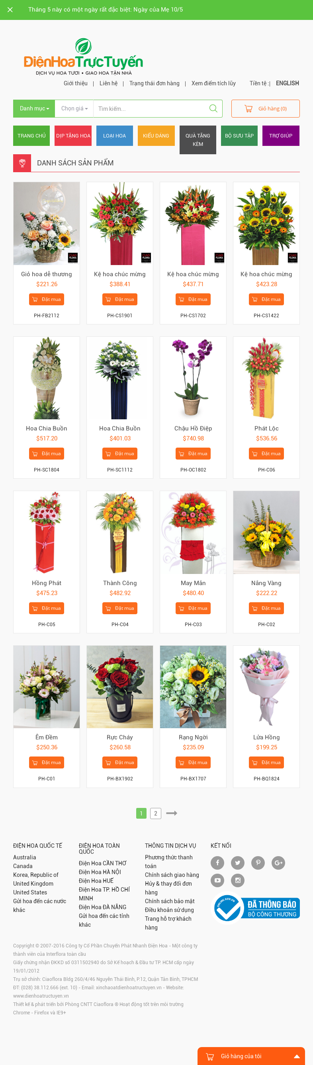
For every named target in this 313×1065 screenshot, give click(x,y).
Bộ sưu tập (239, 136)
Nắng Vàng (266, 583)
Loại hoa (114, 136)
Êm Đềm (46, 737)
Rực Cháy (120, 737)
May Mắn (193, 583)
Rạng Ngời (193, 737)
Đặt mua (46, 299)
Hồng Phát (46, 583)
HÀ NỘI (112, 872)
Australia (24, 857)
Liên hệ (108, 83)
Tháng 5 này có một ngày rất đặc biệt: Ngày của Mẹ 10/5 (105, 9)
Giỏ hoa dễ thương (46, 274)
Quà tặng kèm (198, 140)
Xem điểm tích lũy (214, 83)
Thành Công (120, 583)
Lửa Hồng (266, 737)
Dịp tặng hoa (73, 136)
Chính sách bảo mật (170, 901)
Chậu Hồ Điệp (193, 428)
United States (30, 892)
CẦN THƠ (114, 863)
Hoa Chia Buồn (46, 428)
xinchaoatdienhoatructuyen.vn (129, 987)
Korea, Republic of (36, 875)
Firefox (41, 1013)
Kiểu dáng (156, 136)
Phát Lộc (266, 428)
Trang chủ (32, 136)
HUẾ (108, 881)
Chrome (21, 1013)
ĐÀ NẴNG (114, 907)
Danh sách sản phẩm (75, 163)
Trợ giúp (280, 136)
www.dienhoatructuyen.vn (41, 996)
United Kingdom (33, 883)
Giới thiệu (76, 83)
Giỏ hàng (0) (266, 108)
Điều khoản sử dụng (169, 910)
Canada (23, 866)
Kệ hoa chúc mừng (120, 274)
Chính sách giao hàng (172, 875)
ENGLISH (287, 83)
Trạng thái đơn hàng (154, 83)
